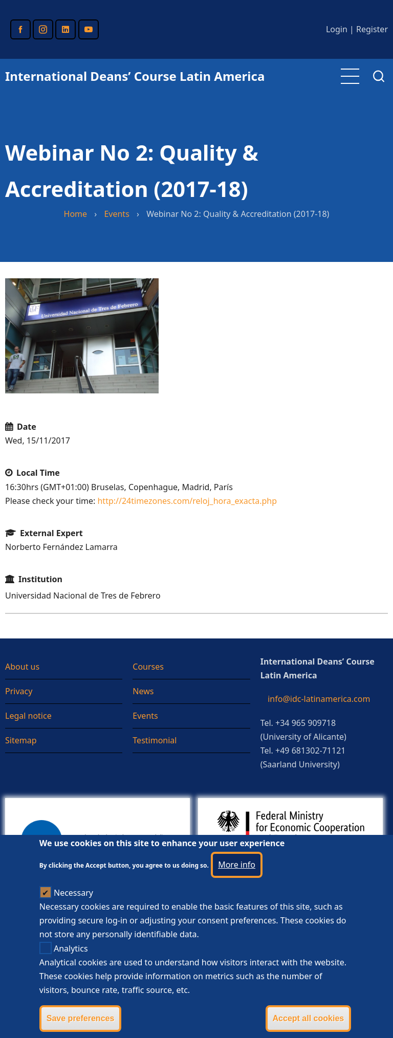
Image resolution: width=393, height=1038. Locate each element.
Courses (148, 666)
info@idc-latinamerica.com (319, 698)
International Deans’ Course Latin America (135, 76)
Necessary (73, 911)
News (143, 691)
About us (22, 666)
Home (76, 213)
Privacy (18, 691)
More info (236, 883)
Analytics (71, 967)
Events (116, 213)
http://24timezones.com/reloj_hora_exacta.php (187, 500)
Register (372, 29)
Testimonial (155, 740)
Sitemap (21, 740)
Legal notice (28, 715)
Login (336, 29)
